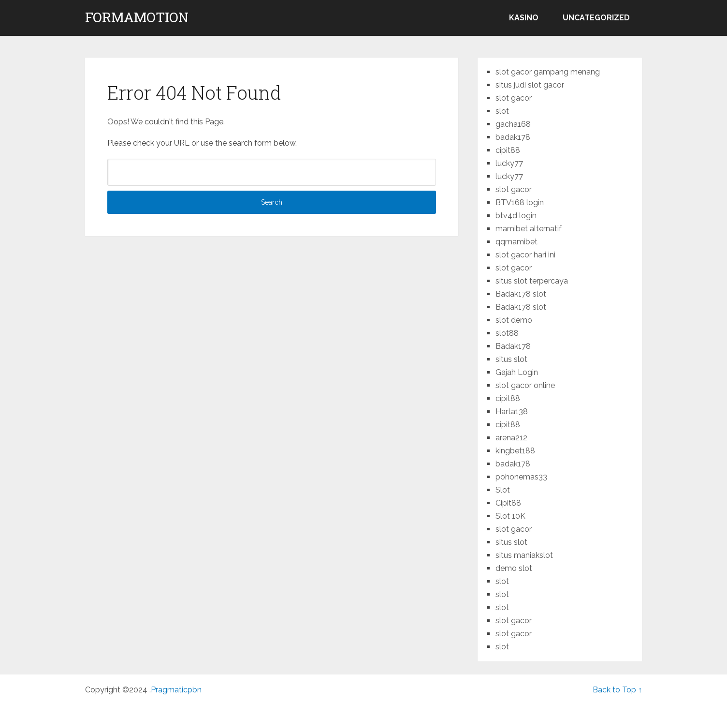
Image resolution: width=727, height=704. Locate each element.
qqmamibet (516, 241)
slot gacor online (525, 385)
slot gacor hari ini (525, 254)
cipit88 (507, 150)
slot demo (513, 320)
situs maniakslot (524, 555)
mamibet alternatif (528, 228)
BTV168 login (519, 202)
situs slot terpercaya (531, 280)
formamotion (137, 17)
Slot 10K (510, 516)
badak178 (512, 137)
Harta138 (511, 411)
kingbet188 (515, 450)
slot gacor (513, 98)
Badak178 (513, 346)
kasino (523, 17)
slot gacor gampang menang (547, 71)
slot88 (507, 333)
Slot (502, 489)
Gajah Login (516, 372)
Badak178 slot (520, 294)
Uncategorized (596, 17)
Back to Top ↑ (617, 689)
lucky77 (509, 163)
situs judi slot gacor (529, 85)
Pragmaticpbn (176, 689)
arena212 (511, 437)
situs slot (511, 359)
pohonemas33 (521, 476)
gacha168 (513, 124)
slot (502, 111)
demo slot (513, 568)
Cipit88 (508, 503)
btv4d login (516, 215)
